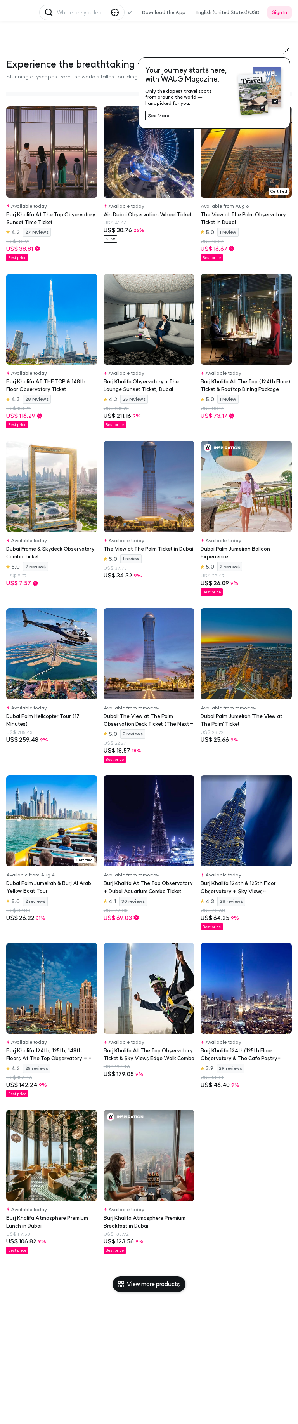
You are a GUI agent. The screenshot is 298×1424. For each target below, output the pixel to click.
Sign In (279, 12)
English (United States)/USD (228, 12)
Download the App (163, 12)
